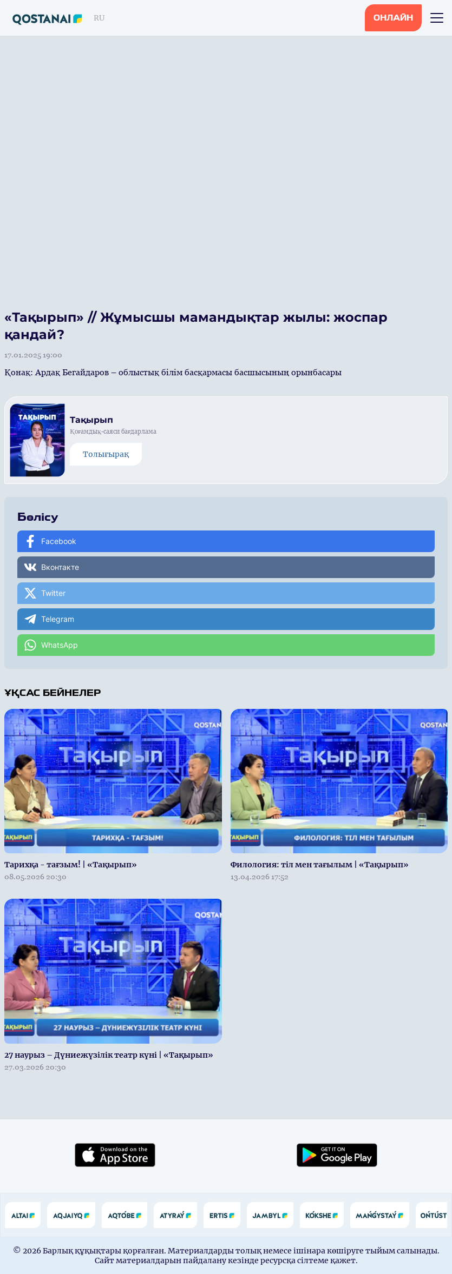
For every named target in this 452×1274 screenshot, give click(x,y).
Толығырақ (106, 454)
